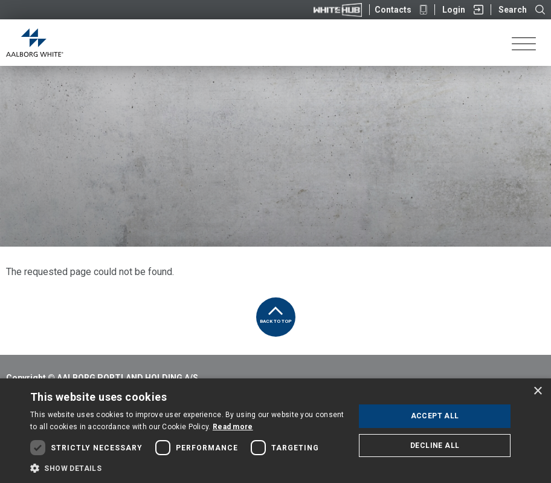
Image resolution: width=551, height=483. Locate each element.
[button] (187, 468)
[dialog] (275, 430)
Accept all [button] (435, 416)
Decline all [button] (434, 445)
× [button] (537, 391)
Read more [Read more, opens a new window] (233, 427)
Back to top (275, 310)
